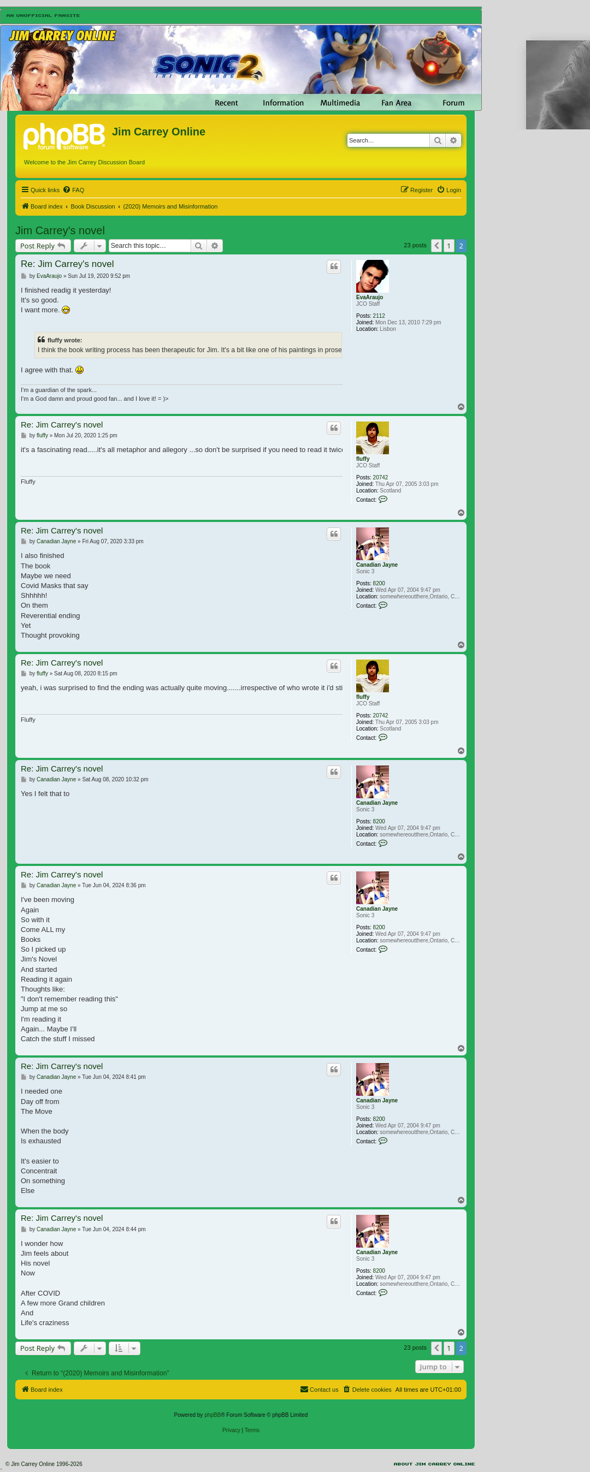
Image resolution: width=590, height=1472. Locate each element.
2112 (379, 316)
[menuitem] (73, 190)
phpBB (212, 1415)
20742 (380, 477)
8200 (379, 583)
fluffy (362, 459)
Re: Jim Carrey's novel (67, 264)
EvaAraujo (369, 297)
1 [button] (449, 246)
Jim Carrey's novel (60, 230)
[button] (436, 245)
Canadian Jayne (377, 565)
